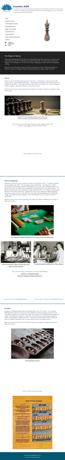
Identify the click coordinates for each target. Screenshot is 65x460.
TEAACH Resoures (9, 32)
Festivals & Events (9, 21)
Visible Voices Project (10, 29)
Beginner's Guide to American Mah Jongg (29, 276)
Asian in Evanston (9, 34)
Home (6, 18)
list (20, 69)
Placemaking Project (10, 26)
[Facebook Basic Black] (6, 43)
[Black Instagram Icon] (6, 45)
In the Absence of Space (11, 24)
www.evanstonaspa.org (32, 457)
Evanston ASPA (21, 6)
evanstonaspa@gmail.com (32, 455)
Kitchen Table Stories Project (12, 37)
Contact (7, 39)
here (29, 126)
